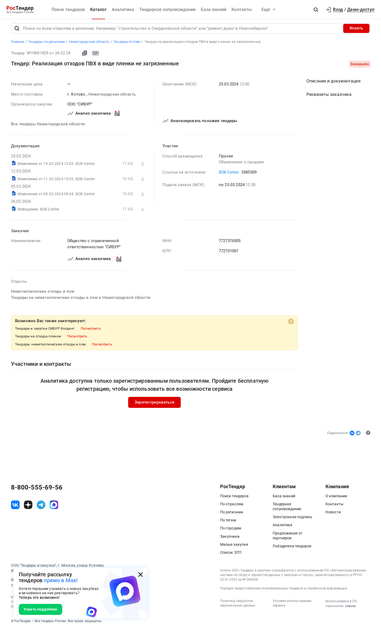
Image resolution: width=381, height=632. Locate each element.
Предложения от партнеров (287, 537)
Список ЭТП (231, 554)
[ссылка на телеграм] (41, 507)
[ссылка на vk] (15, 507)
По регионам (231, 514)
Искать (356, 30)
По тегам (228, 522)
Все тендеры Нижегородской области (48, 126)
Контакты (241, 9)
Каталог (98, 9)
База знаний (213, 9)
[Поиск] (17, 30)
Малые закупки (234, 546)
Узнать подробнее (40, 609)
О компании (336, 498)
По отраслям (231, 506)
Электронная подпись (292, 519)
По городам (230, 530)
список (350, 608)
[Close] (291, 323)
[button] (316, 10)
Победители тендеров (292, 548)
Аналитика (123, 9)
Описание (333, 83)
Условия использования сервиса (292, 605)
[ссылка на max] (54, 507)
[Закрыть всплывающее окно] (140, 575)
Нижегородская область (111, 96)
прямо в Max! (60, 580)
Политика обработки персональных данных (238, 605)
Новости (333, 514)
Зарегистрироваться (154, 404)
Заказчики (229, 538)
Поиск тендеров (68, 9)
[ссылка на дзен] (28, 507)
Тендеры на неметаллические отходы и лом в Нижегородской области (80, 299)
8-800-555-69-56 (36, 489)
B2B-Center (229, 174)
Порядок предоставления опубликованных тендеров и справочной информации (283, 591)
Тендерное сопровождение (167, 9)
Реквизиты (329, 96)
